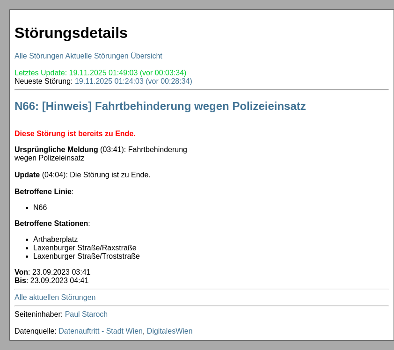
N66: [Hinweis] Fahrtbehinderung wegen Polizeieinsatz (160, 106)
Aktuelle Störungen (97, 56)
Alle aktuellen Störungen (55, 297)
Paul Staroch (86, 314)
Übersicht (146, 56)
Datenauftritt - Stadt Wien (100, 331)
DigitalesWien (170, 331)
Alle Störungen (39, 56)
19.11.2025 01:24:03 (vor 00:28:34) (133, 81)
